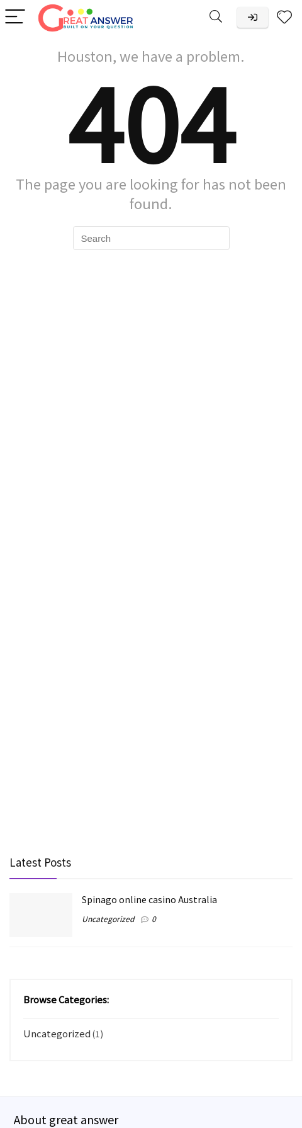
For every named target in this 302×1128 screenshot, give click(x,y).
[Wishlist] (284, 17)
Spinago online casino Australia (149, 899)
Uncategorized (108, 918)
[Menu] (15, 17)
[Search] (216, 17)
